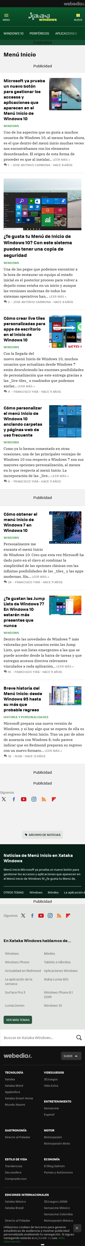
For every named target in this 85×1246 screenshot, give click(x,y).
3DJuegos (51, 1079)
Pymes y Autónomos (58, 1172)
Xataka (10, 1079)
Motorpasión (53, 1137)
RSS (43, 798)
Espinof (49, 1114)
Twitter (3, 798)
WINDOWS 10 (13, 33)
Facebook (13, 798)
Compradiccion (16, 1178)
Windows (11, 126)
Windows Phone (17, 962)
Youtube (23, 798)
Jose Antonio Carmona (31, 165)
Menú (6, 19)
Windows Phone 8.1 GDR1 (58, 994)
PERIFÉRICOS (39, 33)
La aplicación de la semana (18, 981)
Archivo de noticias (44, 834)
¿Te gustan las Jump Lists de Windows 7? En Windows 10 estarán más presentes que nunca (24, 611)
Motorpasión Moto (57, 1143)
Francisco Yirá (26, 391)
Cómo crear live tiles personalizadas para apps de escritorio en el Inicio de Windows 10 (24, 329)
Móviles (53, 892)
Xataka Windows (43, 16)
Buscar (79, 1038)
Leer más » (61, 159)
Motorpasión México (58, 1220)
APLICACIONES (66, 33)
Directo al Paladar (17, 1137)
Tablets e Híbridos (57, 962)
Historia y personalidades (26, 717)
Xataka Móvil (14, 1085)
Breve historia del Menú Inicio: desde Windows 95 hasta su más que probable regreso (23, 699)
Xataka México (15, 1201)
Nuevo (78, 19)
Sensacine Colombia (58, 1214)
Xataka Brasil (14, 1208)
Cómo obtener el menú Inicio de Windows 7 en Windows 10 (20, 522)
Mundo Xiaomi (15, 1104)
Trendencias (13, 1166)
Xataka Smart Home (19, 1098)
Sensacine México (57, 1208)
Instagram (33, 798)
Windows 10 (53, 1005)
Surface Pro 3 (15, 992)
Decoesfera (13, 1172)
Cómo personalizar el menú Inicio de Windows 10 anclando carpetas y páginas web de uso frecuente (23, 421)
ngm (18, 756)
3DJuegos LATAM (55, 1201)
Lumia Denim (14, 1005)
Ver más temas (18, 1020)
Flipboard (53, 798)
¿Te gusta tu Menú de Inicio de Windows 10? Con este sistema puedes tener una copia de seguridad (38, 246)
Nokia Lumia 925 (56, 979)
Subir (68, 1056)
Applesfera (12, 1092)
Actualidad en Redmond (23, 970)
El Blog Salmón (54, 1166)
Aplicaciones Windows (61, 970)
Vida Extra (51, 1085)
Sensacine (51, 1108)
